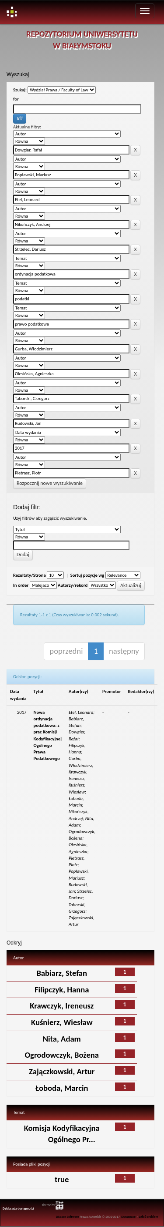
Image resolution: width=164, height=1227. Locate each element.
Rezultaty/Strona (29, 575)
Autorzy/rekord (72, 585)
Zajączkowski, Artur (62, 1071)
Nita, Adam (62, 1039)
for (16, 99)
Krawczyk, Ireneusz (62, 1006)
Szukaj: (20, 90)
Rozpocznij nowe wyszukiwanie (50, 483)
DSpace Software (67, 1217)
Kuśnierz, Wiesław (62, 1022)
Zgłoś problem (148, 1217)
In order (20, 585)
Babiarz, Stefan (61, 973)
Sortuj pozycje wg (87, 575)
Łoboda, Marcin (61, 1088)
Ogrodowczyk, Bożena (61, 1055)
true (62, 1179)
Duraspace (128, 1217)
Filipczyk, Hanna (62, 990)
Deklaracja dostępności (18, 1208)
